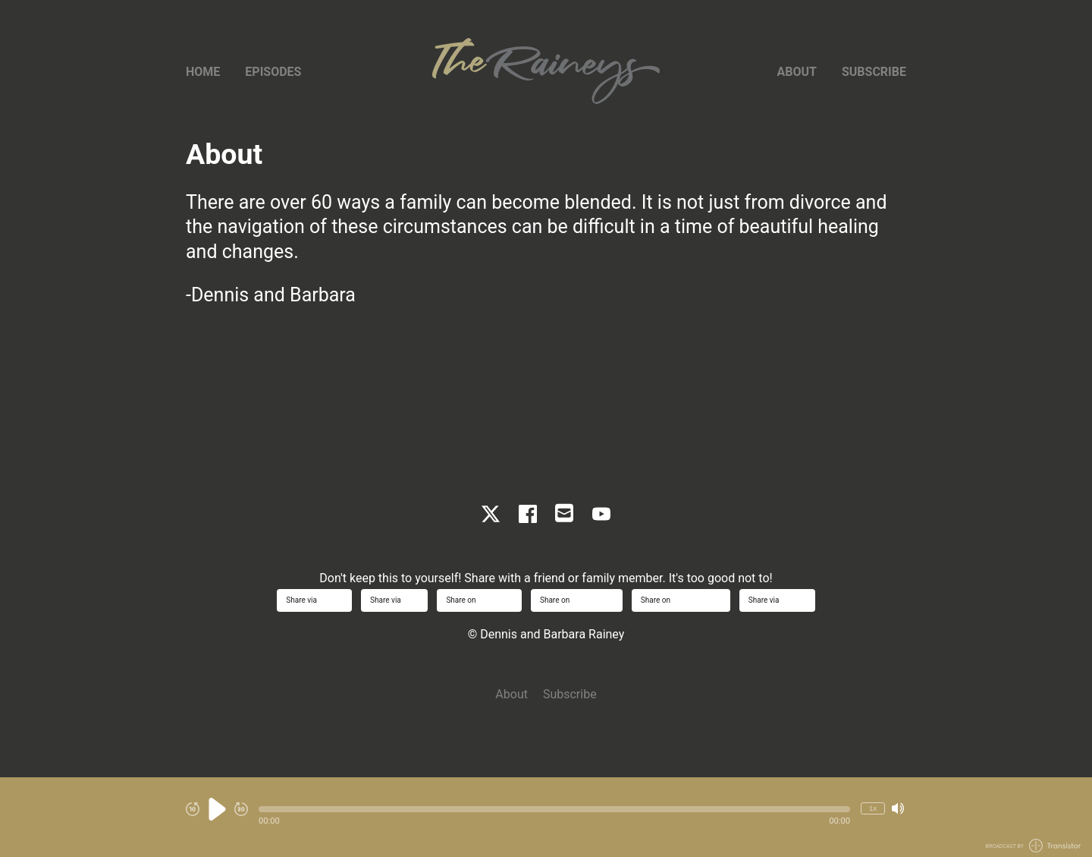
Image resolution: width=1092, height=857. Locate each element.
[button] (554, 809)
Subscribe (874, 72)
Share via (314, 600)
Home (203, 72)
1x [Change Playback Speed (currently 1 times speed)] (873, 808)
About (797, 72)
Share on (479, 600)
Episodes (273, 72)
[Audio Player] (546, 817)
